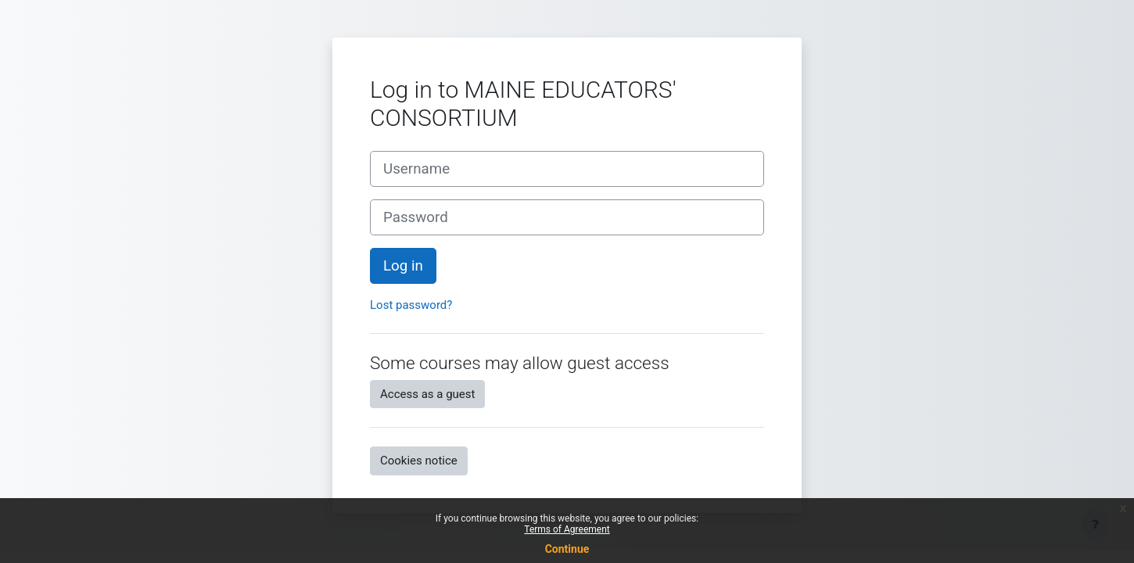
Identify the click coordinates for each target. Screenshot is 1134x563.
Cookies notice (419, 461)
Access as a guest (427, 394)
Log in (403, 265)
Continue (567, 549)
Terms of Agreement (566, 529)
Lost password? (411, 305)
